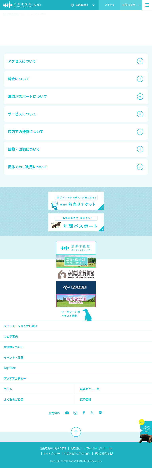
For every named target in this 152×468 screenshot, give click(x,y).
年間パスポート (131, 5)
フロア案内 (11, 336)
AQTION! (10, 368)
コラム (8, 389)
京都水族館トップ (15, 14)
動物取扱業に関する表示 (53, 448)
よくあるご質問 (13, 399)
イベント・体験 (13, 357)
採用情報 (85, 399)
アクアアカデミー (15, 378)
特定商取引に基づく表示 (77, 453)
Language (82, 4)
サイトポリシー (52, 453)
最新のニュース (89, 389)
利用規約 (75, 448)
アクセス (109, 5)
